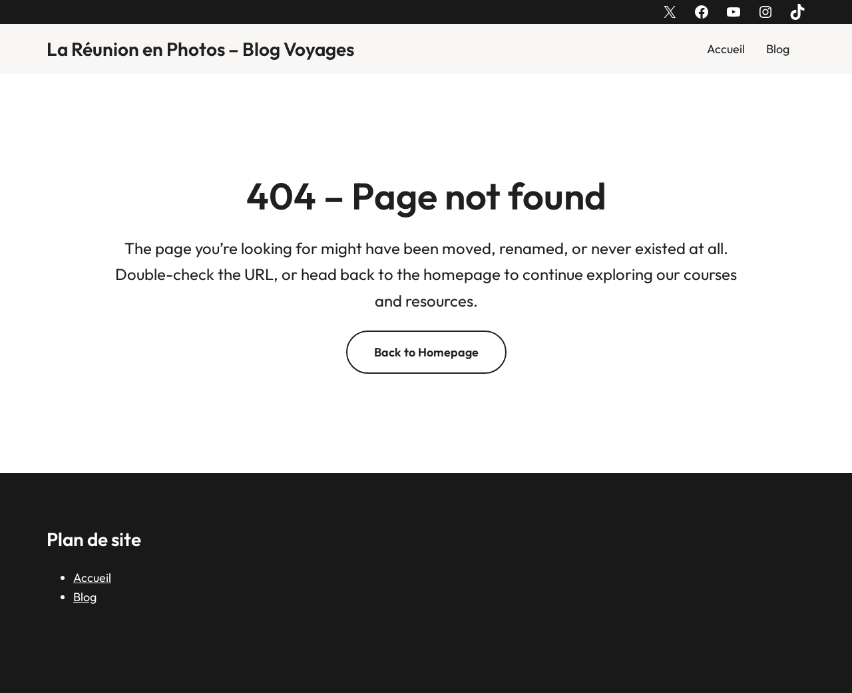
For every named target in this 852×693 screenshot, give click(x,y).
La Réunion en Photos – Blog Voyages (200, 49)
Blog (777, 49)
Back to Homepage (426, 352)
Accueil (726, 49)
